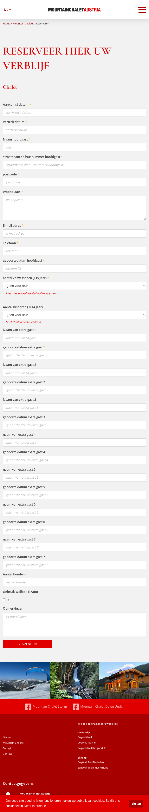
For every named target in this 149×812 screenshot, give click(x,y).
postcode (10, 174)
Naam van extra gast (18, 330)
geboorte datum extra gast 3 (24, 417)
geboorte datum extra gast (22, 347)
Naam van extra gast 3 (19, 399)
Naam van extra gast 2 (19, 365)
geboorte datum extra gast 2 (24, 382)
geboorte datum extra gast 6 (24, 522)
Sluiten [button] (136, 803)
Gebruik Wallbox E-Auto (20, 592)
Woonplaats (12, 192)
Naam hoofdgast (15, 139)
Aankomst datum (16, 104)
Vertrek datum (13, 122)
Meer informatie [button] (35, 806)
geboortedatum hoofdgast (22, 260)
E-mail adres (12, 225)
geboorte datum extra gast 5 (24, 487)
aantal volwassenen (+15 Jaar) (25, 278)
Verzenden (28, 644)
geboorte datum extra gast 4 (24, 452)
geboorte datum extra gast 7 (24, 557)
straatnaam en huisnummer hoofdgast (31, 157)
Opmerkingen (13, 608)
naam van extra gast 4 (19, 434)
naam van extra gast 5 (19, 469)
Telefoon (9, 243)
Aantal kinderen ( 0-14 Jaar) (23, 307)
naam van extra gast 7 (19, 539)
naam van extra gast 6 (19, 504)
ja (6, 600)
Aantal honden (14, 574)
